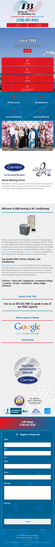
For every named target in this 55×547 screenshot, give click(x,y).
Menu (17, 25)
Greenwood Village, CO (29, 542)
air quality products (29, 252)
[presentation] (21, 510)
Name (7, 439)
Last (5, 457)
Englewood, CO (17, 542)
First (5, 449)
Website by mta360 (27, 540)
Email (7, 461)
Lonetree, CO (27, 545)
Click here (19, 333)
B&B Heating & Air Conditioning (10, 265)
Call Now (38, 25)
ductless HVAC (5, 252)
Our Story (27, 51)
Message (7, 483)
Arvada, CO (48, 542)
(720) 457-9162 (27, 19)
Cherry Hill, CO (7, 542)
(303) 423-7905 (39, 17)
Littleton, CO (40, 542)
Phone (7, 472)
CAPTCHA (7, 503)
